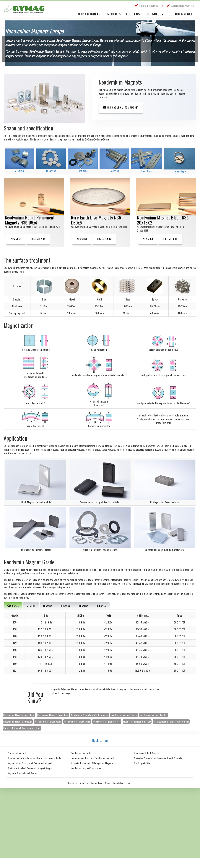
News (107, 783)
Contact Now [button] (38, 238)
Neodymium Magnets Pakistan (17, 721)
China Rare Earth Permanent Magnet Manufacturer (26, 10)
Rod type (114, 171)
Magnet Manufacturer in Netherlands (171, 721)
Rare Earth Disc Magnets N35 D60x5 (96, 220)
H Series (47, 606)
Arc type (19, 171)
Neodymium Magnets (81, 752)
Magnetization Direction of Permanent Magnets (30, 763)
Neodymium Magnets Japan (124, 715)
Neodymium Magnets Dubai (48, 721)
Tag (128, 783)
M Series (31, 606)
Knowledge (118, 783)
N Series (13, 606)
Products (113, 13)
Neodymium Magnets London (153, 715)
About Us (133, 13)
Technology (154, 13)
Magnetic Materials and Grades (23, 773)
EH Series (101, 606)
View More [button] (16, 238)
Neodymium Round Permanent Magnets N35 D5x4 (30, 220)
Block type (146, 171)
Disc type (51, 171)
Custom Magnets (181, 13)
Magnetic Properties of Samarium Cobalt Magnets (158, 758)
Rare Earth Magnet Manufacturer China (21, 728)
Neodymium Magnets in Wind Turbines (89, 715)
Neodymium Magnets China (77, 721)
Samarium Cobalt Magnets (146, 752)
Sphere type (179, 171)
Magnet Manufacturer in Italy (137, 721)
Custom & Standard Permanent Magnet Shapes (30, 768)
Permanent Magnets (17, 752)
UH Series (83, 606)
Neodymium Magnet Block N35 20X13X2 (162, 220)
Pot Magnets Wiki (142, 763)
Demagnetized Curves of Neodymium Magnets (93, 758)
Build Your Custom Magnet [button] (121, 107)
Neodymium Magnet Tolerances (86, 768)
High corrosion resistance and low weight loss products (34, 758)
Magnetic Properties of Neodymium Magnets (92, 763)
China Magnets (89, 13)
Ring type (83, 171)
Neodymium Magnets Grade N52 (52, 715)
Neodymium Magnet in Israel (106, 721)
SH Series (65, 606)
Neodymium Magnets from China (18, 715)
